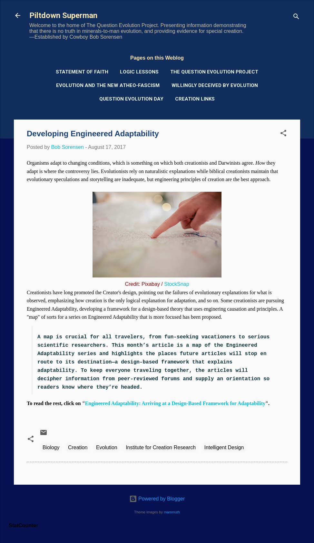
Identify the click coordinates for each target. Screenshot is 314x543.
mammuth (172, 512)
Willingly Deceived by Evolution (215, 85)
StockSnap (176, 284)
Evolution (106, 447)
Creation (77, 447)
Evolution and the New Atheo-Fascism (108, 85)
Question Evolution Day (131, 99)
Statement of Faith (82, 72)
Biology (51, 447)
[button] (283, 134)
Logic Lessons (139, 72)
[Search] (296, 17)
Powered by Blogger (157, 498)
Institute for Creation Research (161, 447)
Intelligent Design (224, 447)
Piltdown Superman (63, 15)
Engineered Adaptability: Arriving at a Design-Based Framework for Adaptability (175, 403)
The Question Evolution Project (214, 72)
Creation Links (195, 99)
